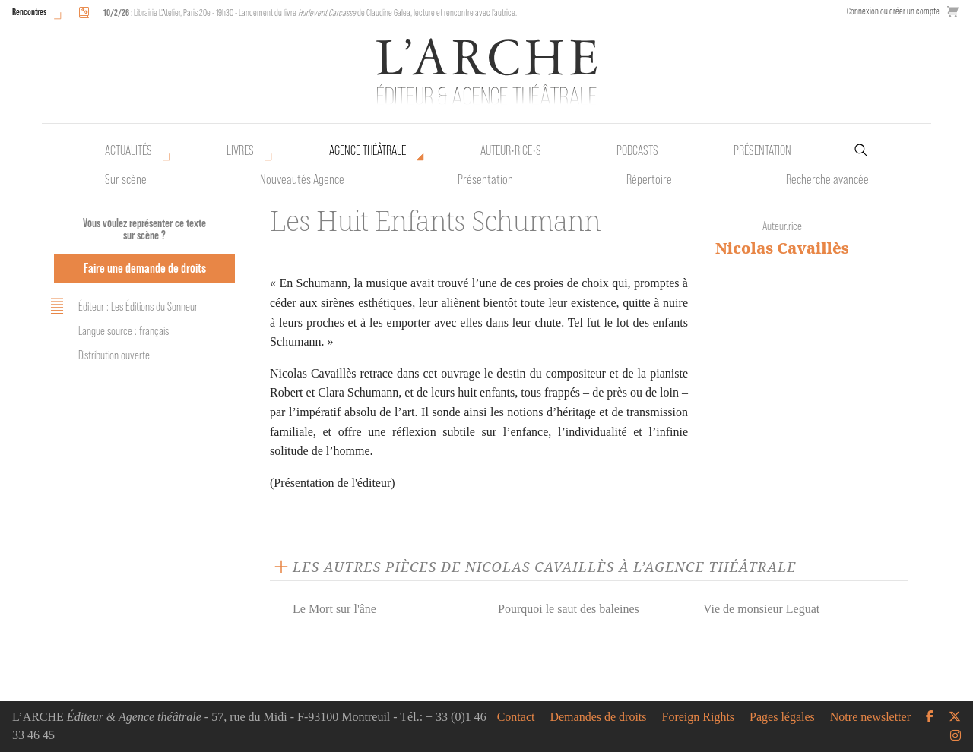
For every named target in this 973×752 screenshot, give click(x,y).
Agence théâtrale (367, 150)
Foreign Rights (698, 717)
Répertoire (649, 179)
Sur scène (126, 179)
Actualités (128, 150)
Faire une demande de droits (145, 268)
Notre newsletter (870, 717)
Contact (516, 717)
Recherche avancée (827, 179)
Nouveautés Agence (302, 179)
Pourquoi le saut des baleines (568, 608)
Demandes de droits (598, 717)
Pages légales (782, 717)
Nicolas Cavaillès (782, 248)
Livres (240, 150)
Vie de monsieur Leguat (761, 608)
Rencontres (29, 11)
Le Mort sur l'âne (334, 608)
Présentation (485, 179)
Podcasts (637, 150)
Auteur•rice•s (510, 150)
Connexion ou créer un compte (893, 11)
